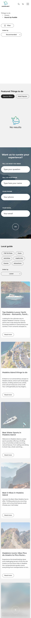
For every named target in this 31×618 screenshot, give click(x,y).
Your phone (7, 191)
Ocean (6, 15)
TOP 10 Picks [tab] (8, 253)
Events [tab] (6, 263)
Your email (6, 208)
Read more (8, 334)
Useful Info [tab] (19, 258)
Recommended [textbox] (11, 34)
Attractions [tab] (17, 263)
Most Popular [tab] (22, 96)
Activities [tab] (7, 258)
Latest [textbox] (11, 273)
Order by (5, 30)
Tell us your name (9, 177)
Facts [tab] (19, 253)
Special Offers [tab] (7, 96)
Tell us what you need (11, 163)
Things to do (5, 13)
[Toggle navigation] (28, 4)
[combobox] (11, 34)
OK (15, 227)
